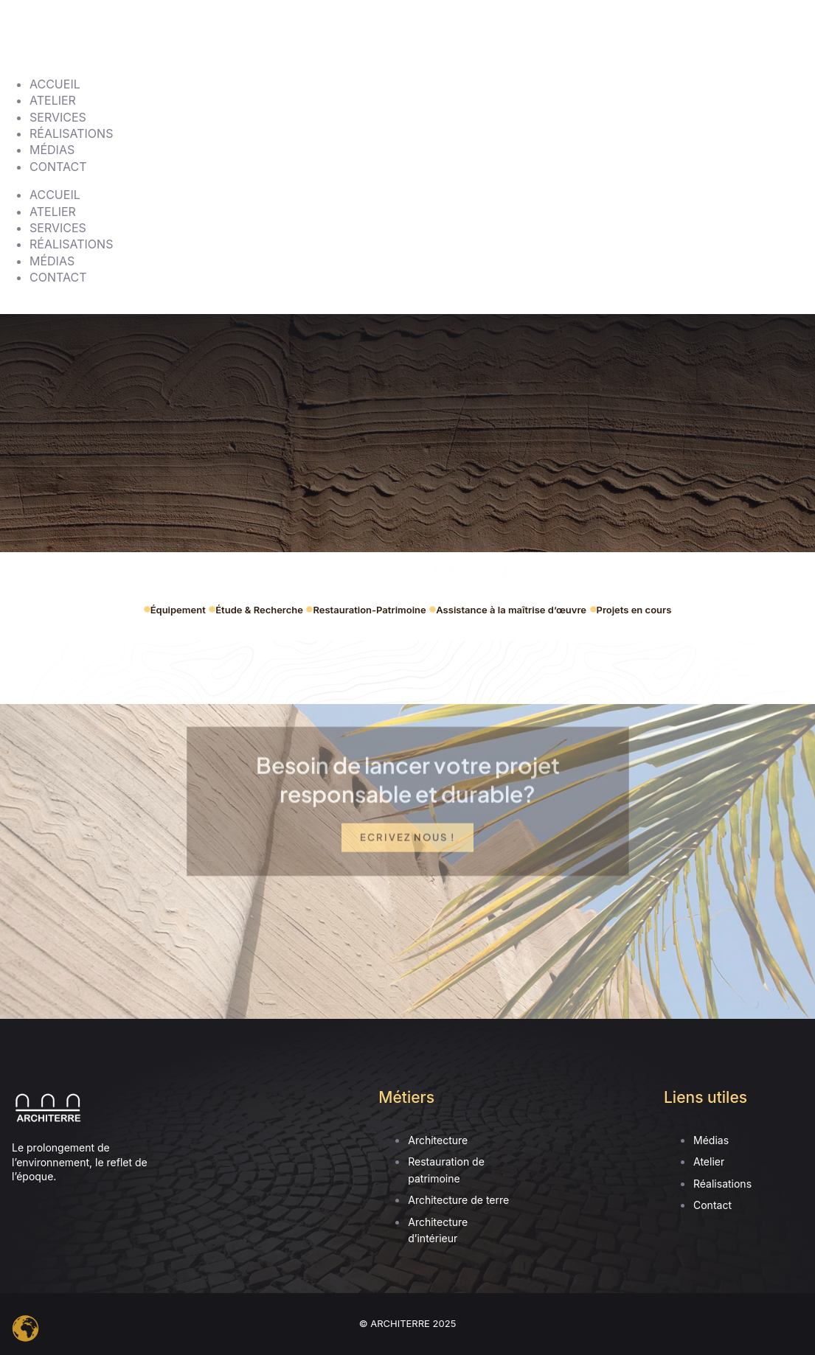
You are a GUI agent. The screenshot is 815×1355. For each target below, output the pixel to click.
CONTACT (58, 166)
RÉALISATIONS (71, 133)
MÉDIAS (52, 149)
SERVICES (58, 117)
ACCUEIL (55, 84)
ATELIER (53, 100)
